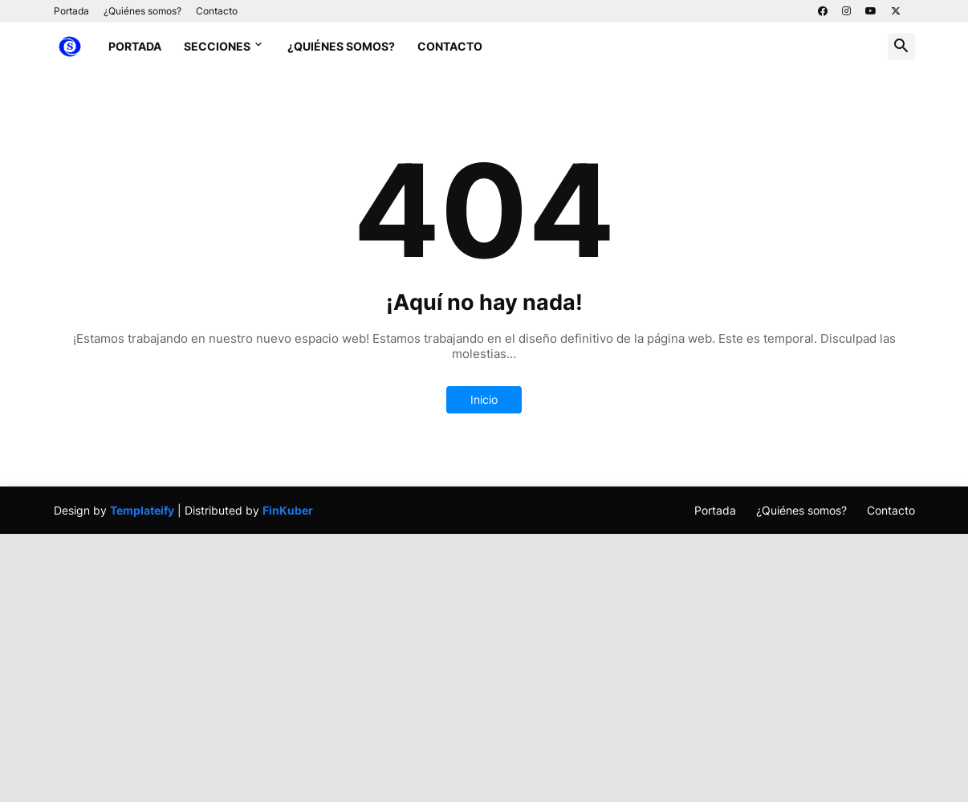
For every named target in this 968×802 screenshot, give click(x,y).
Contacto (217, 11)
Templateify (142, 510)
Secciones (217, 46)
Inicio (484, 399)
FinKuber (287, 510)
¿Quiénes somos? (142, 11)
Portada (71, 11)
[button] (901, 46)
